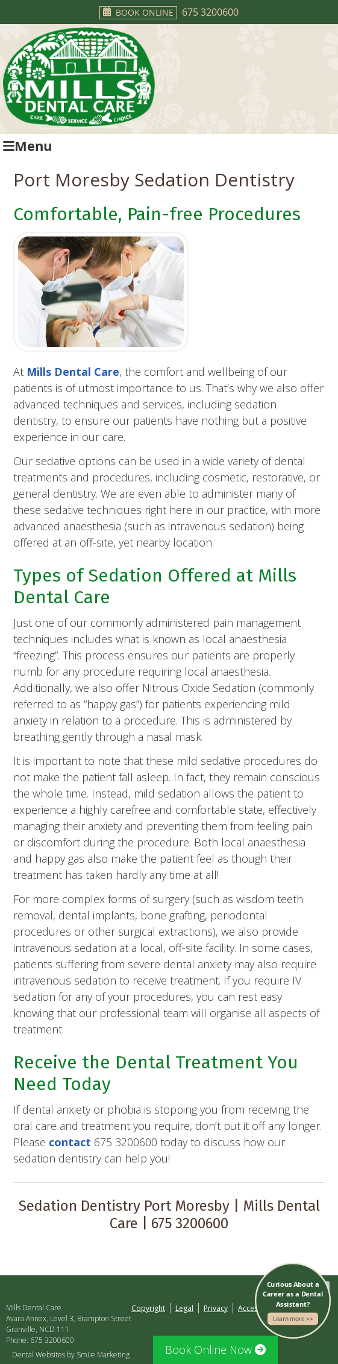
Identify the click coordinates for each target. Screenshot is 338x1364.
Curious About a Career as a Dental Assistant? (293, 1302)
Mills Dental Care (73, 371)
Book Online (138, 12)
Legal (184, 1308)
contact (70, 1142)
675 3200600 (210, 12)
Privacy (216, 1308)
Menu (27, 145)
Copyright (148, 1308)
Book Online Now (215, 1349)
